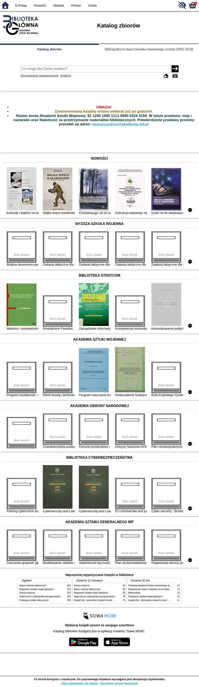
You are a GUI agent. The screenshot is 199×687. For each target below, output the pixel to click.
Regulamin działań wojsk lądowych (36, 589)
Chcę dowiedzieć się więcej (79, 683)
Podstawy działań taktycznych (34, 600)
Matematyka (134, 593)
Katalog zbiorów (49, 49)
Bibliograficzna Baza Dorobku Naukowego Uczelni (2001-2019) (149, 49)
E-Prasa (21, 5)
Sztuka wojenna (27, 593)
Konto (93, 5)
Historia (58, 5)
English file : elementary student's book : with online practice (103, 600)
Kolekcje (65, 75)
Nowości (40, 5)
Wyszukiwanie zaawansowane (39, 75)
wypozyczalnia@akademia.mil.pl (120, 124)
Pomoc (76, 5)
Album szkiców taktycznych (32, 585)
